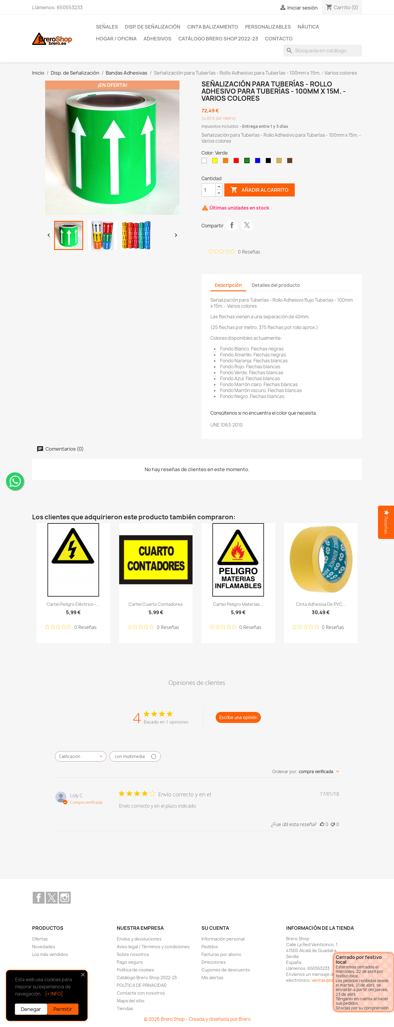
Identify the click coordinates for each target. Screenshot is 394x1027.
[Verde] (248, 162)
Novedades (43, 946)
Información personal (223, 939)
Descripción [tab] (228, 285)
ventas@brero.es (329, 980)
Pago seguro (130, 962)
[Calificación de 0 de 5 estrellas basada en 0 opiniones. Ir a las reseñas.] (234, 251)
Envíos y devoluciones (139, 939)
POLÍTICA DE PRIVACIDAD (142, 985)
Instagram (65, 898)
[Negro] (269, 162)
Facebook (39, 898)
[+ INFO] (54, 994)
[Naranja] (227, 162)
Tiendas (125, 1008)
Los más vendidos (50, 954)
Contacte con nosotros (141, 993)
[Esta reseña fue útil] (322, 824)
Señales (107, 26)
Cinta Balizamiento (212, 26)
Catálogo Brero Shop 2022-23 (218, 38)
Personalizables (268, 26)
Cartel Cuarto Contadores (156, 604)
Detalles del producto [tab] (276, 285)
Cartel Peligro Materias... (238, 604)
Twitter (52, 898)
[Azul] (259, 162)
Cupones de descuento (225, 970)
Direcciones (213, 962)
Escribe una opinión (238, 717)
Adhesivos (157, 38)
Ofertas (40, 939)
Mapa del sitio (130, 1001)
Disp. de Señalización (152, 26)
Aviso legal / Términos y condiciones (153, 946)
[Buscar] (322, 50)
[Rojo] (237, 162)
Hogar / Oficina (116, 38)
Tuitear (247, 225)
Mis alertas (212, 977)
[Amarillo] (216, 162)
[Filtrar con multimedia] (135, 756)
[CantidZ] (208, 189)
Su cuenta (215, 928)
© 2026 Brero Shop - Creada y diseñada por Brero (197, 1019)
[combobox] (80, 756)
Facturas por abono (221, 954)
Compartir (232, 225)
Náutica (308, 26)
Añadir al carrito (260, 190)
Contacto (279, 38)
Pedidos (209, 946)
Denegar (31, 1009)
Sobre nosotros (133, 954)
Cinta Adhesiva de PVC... (321, 604)
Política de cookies (135, 970)
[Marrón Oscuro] (291, 162)
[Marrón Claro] (280, 162)
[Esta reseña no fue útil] (333, 824)
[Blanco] (205, 162)
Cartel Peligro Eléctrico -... (73, 604)
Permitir (62, 1009)
